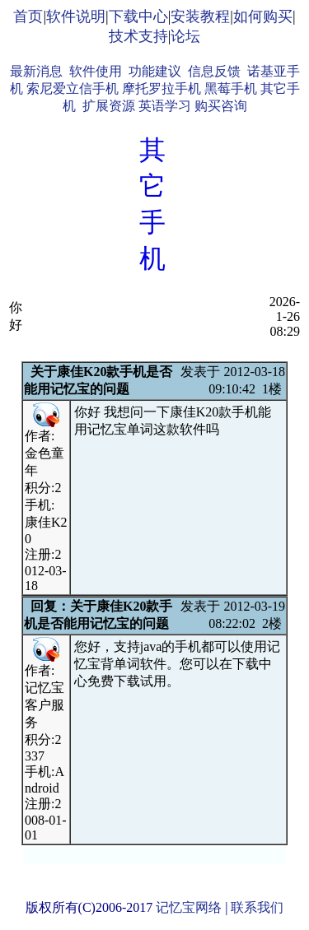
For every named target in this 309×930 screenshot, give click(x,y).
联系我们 (257, 907)
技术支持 (138, 36)
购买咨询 (220, 106)
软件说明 (75, 16)
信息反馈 (214, 71)
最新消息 (36, 71)
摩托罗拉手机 (161, 88)
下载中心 (138, 16)
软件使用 (95, 71)
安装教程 (200, 16)
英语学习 (164, 106)
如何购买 (263, 16)
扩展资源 (108, 106)
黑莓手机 (230, 88)
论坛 (185, 36)
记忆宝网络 (189, 907)
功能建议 (155, 71)
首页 (28, 16)
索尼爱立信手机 (72, 88)
